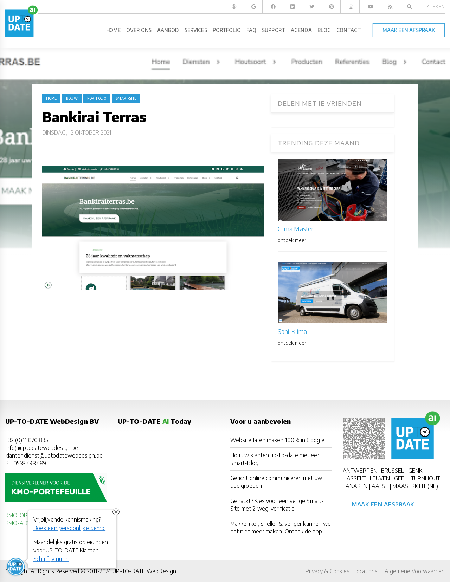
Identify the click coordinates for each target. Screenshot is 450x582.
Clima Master (296, 229)
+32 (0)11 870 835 (26, 440)
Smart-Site (126, 98)
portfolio (97, 98)
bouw (71, 98)
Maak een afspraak (383, 504)
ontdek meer (292, 240)
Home (51, 98)
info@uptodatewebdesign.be (41, 447)
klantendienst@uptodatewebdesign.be (54, 455)
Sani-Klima (292, 331)
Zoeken (435, 6)
